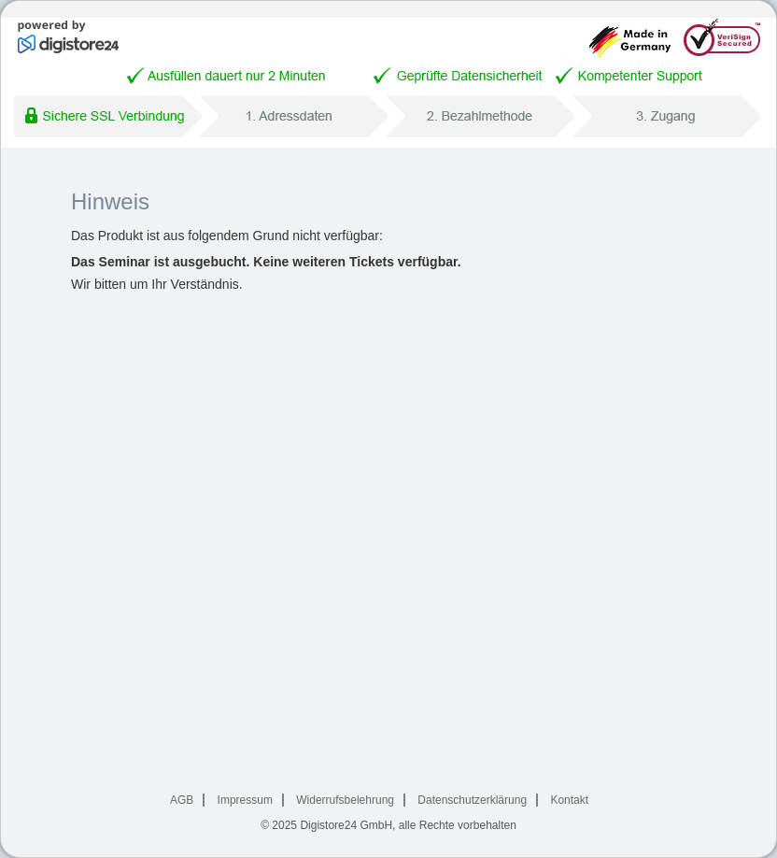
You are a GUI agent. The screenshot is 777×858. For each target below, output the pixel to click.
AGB (181, 800)
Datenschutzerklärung (472, 800)
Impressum (245, 800)
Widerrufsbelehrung (345, 800)
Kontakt (569, 800)
